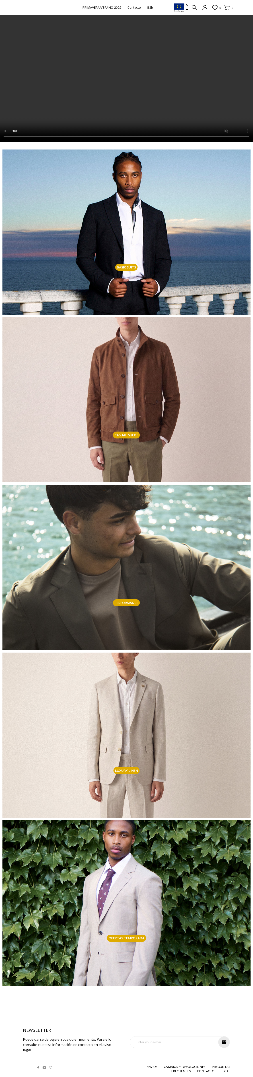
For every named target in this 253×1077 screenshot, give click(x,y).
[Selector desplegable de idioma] (187, 7)
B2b (150, 7)
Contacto (134, 7)
